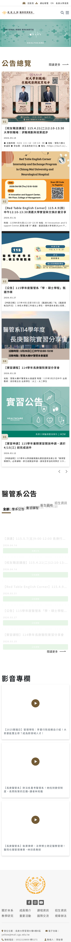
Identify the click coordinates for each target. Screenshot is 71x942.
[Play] (35, 703)
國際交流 (43, 915)
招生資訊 (61, 910)
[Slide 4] (38, 35)
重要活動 (25, 915)
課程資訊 (43, 910)
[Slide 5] (40, 35)
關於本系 (7, 910)
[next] (66, 471)
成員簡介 (25, 910)
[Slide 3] (35, 35)
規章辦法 (61, 915)
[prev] (59, 471)
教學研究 (7, 915)
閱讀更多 (59, 64)
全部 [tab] (6, 509)
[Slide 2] (33, 35)
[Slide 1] (31, 35)
